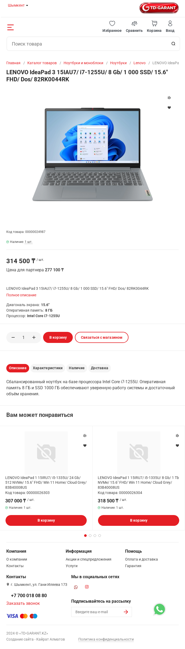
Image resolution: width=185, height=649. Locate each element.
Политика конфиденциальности (106, 639)
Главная (13, 63)
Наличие (77, 368)
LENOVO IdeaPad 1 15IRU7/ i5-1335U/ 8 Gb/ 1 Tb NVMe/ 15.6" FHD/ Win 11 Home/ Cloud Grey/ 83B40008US (138, 482)
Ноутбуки (118, 63)
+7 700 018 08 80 (29, 595)
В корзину (58, 337)
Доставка (99, 368)
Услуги (72, 566)
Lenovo (139, 63)
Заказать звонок (23, 603)
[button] (112, 26)
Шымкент (16, 5)
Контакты (15, 566)
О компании (16, 559)
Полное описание (21, 295)
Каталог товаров (42, 63)
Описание (18, 368)
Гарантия (133, 566)
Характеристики (48, 368)
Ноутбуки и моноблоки (83, 63)
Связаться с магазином (101, 337)
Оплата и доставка (141, 559)
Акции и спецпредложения (88, 559)
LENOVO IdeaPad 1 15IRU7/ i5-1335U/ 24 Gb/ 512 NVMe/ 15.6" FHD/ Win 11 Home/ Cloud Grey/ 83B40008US (46, 482)
